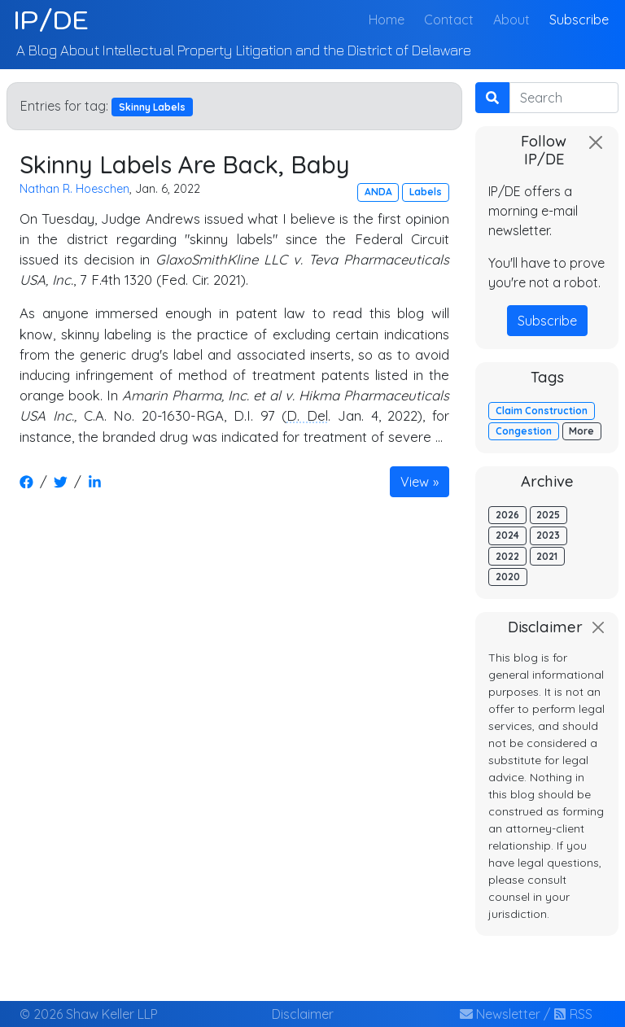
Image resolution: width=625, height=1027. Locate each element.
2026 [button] (507, 515)
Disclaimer (303, 1014)
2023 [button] (548, 535)
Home (390, 18)
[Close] (595, 142)
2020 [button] (508, 576)
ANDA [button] (378, 192)
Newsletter (500, 1014)
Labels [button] (425, 192)
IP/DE (51, 19)
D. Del (307, 415)
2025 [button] (548, 515)
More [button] (581, 431)
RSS (572, 1014)
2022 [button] (507, 556)
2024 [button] (507, 535)
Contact (449, 19)
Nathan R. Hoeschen (74, 188)
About (511, 19)
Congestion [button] (524, 431)
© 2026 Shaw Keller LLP (89, 1014)
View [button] (414, 482)
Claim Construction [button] (542, 410)
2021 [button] (546, 556)
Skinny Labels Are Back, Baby (185, 164)
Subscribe (579, 19)
